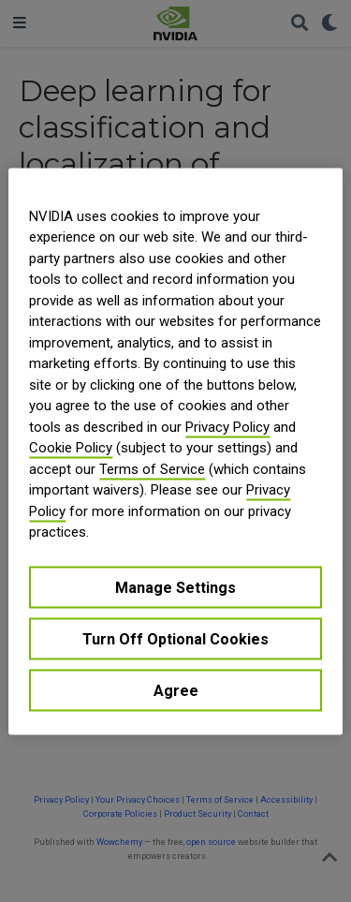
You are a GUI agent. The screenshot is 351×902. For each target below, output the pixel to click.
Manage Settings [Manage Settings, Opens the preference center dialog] (175, 587)
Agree (176, 690)
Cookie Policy (70, 447)
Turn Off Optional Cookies (175, 638)
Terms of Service (152, 468)
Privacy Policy (227, 426)
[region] (175, 451)
